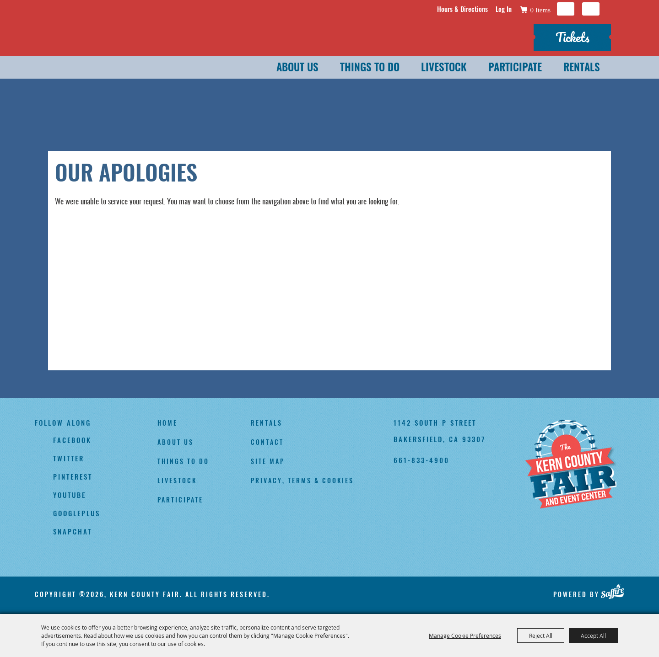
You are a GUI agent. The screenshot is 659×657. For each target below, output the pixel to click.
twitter (68, 458)
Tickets (572, 37)
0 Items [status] (540, 10)
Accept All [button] (593, 635)
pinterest (72, 476)
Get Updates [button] (591, 9)
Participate (515, 68)
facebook (72, 440)
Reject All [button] (540, 635)
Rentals (581, 68)
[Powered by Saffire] (612, 591)
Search (565, 9)
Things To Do (370, 68)
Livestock (444, 68)
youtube (69, 495)
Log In (504, 9)
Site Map (268, 461)
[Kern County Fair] (570, 465)
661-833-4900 (421, 460)
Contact (267, 442)
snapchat (72, 531)
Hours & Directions (462, 9)
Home (167, 422)
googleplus (76, 513)
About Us (297, 68)
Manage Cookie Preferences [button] (465, 635)
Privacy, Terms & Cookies (302, 480)
